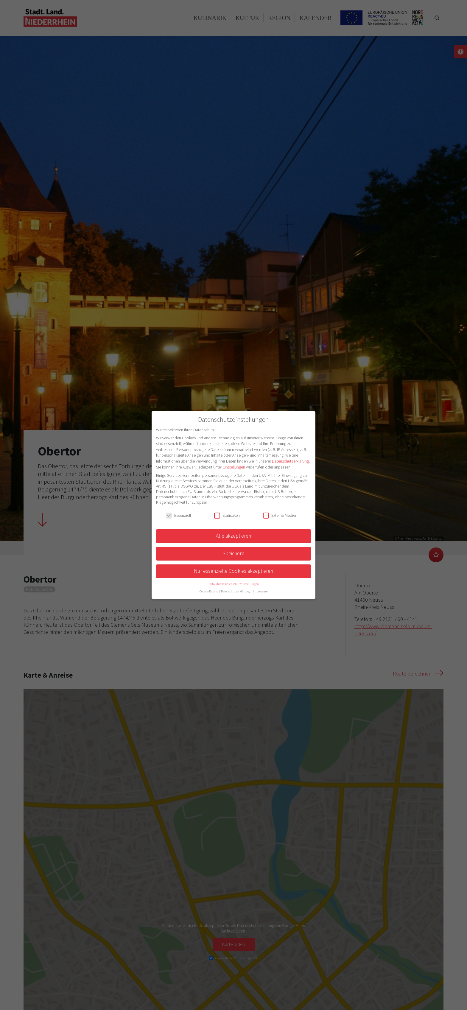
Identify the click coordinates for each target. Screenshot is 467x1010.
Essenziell (178, 515)
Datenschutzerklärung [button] (235, 591)
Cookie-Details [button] (209, 591)
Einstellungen (234, 467)
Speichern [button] (233, 553)
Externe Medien (280, 515)
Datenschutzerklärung (290, 461)
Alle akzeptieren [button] (233, 536)
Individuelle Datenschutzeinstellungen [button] (233, 584)
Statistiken (227, 515)
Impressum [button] (260, 591)
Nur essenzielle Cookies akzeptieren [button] (233, 571)
